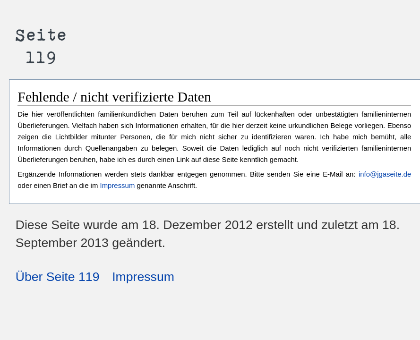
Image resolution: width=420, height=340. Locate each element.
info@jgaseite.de (385, 174)
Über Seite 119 (58, 277)
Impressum (117, 185)
